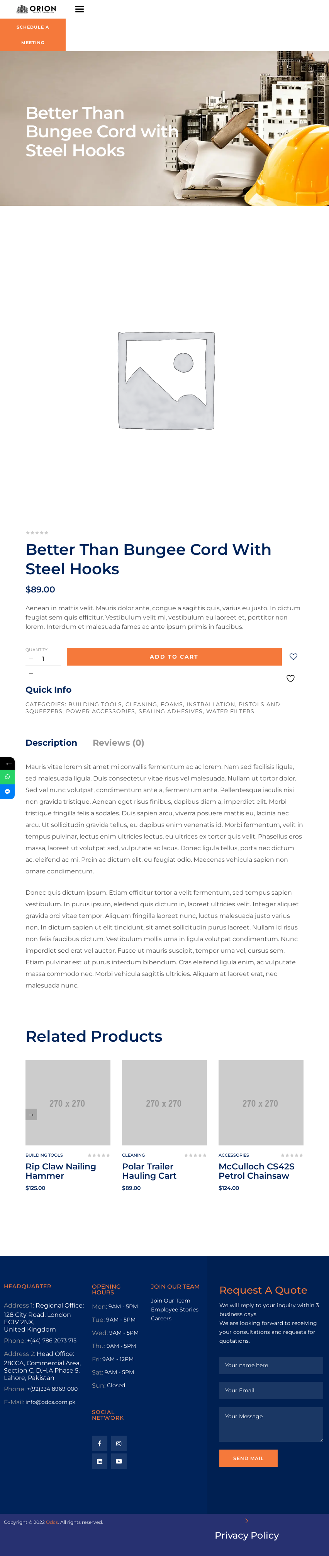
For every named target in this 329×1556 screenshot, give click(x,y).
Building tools (95, 704)
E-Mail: (14, 1402)
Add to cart (174, 656)
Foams (172, 704)
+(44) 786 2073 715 (51, 1340)
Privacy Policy (247, 1535)
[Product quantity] (43, 659)
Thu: (98, 1346)
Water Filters (230, 711)
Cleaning (141, 704)
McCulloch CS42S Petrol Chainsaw (257, 1171)
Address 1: (19, 1305)
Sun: (98, 1385)
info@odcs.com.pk (50, 1402)
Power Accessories (100, 711)
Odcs (52, 1522)
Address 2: (19, 1353)
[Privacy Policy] (246, 1520)
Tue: (98, 1319)
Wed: (100, 1333)
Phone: (14, 1340)
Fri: (96, 1359)
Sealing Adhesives (171, 711)
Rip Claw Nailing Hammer (60, 1171)
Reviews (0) (118, 743)
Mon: (99, 1306)
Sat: (97, 1372)
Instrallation (211, 704)
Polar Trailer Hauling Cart (149, 1171)
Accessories (234, 1155)
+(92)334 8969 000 (52, 1388)
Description (51, 743)
